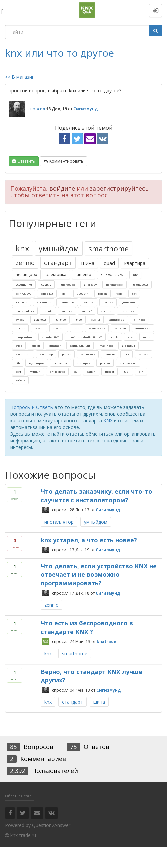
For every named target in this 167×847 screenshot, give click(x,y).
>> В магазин (20, 77)
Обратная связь (19, 795)
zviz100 (60, 319)
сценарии (84, 363)
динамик (129, 302)
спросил (36, 109)
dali (65, 293)
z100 (78, 319)
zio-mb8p (46, 354)
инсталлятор (127, 363)
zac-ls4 (89, 302)
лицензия (127, 311)
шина (87, 263)
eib (18, 363)
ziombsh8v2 (50, 337)
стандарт (58, 263)
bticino (20, 328)
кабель (20, 380)
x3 (75, 371)
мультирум (36, 363)
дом (18, 371)
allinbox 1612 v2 (112, 275)
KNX (108, 420)
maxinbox (106, 345)
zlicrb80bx (67, 284)
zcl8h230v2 (140, 284)
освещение (24, 284)
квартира (134, 263)
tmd (76, 328)
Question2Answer (51, 825)
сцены (95, 319)
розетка (105, 363)
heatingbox (26, 274)
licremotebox (114, 284)
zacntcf (87, 311)
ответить (26, 161)
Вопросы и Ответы (32, 407)
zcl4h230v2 (23, 293)
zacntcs (67, 311)
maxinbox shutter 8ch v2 (85, 337)
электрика (56, 274)
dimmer (55, 345)
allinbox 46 (142, 328)
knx (22, 248)
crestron (58, 328)
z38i (126, 371)
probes (66, 354)
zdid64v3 (47, 293)
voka (131, 337)
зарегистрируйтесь (119, 188)
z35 (126, 354)
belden (102, 293)
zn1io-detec (57, 371)
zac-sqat (120, 328)
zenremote (67, 302)
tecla (119, 293)
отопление (61, 363)
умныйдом (59, 248)
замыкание (97, 328)
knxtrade (106, 641)
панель (109, 354)
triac (19, 345)
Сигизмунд (108, 510)
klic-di (35, 345)
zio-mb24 (128, 345)
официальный (80, 345)
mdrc (146, 337)
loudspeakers (25, 311)
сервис (46, 284)
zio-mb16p (23, 354)
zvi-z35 (143, 354)
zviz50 (20, 319)
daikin (91, 371)
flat (134, 293)
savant (39, 328)
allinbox (139, 319)
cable (114, 337)
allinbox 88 (116, 319)
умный (35, 371)
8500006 (21, 302)
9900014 (83, 293)
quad (109, 263)
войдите (62, 188)
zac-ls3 (108, 302)
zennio (25, 263)
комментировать (66, 161)
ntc (135, 275)
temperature (24, 337)
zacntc (47, 311)
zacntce (106, 311)
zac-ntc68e (87, 354)
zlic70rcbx (44, 302)
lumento (83, 274)
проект (109, 371)
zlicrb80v (90, 284)
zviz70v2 (40, 319)
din (141, 371)
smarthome (108, 248)
